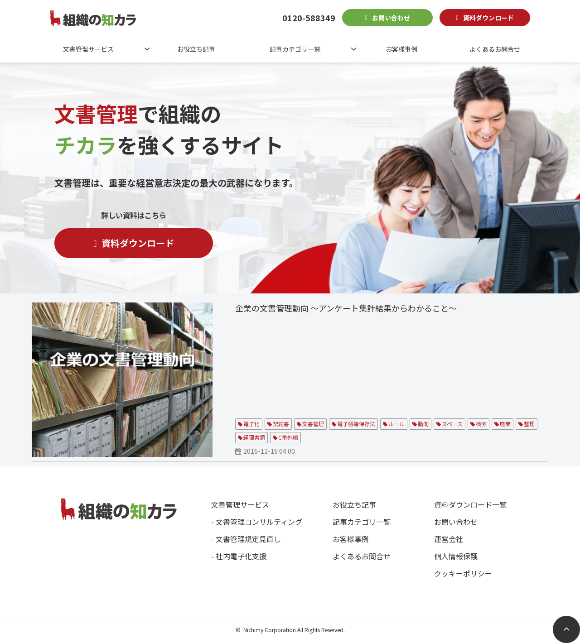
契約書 (281, 423)
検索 (481, 423)
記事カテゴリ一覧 (295, 48)
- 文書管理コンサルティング (256, 521)
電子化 (251, 423)
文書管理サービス (88, 48)
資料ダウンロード (488, 17)
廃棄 (505, 423)
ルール (396, 423)
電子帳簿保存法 (356, 423)
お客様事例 (401, 48)
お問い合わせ (391, 17)
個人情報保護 (456, 556)
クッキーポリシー (463, 573)
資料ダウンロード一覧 (470, 504)
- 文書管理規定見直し (246, 538)
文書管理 (313, 423)
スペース (452, 423)
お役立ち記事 (196, 48)
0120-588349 (308, 18)
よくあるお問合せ (494, 48)
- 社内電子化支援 (238, 556)
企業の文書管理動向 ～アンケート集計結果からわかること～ (346, 308)
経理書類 (254, 437)
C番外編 (288, 437)
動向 (423, 423)
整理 (529, 423)
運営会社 (448, 538)
